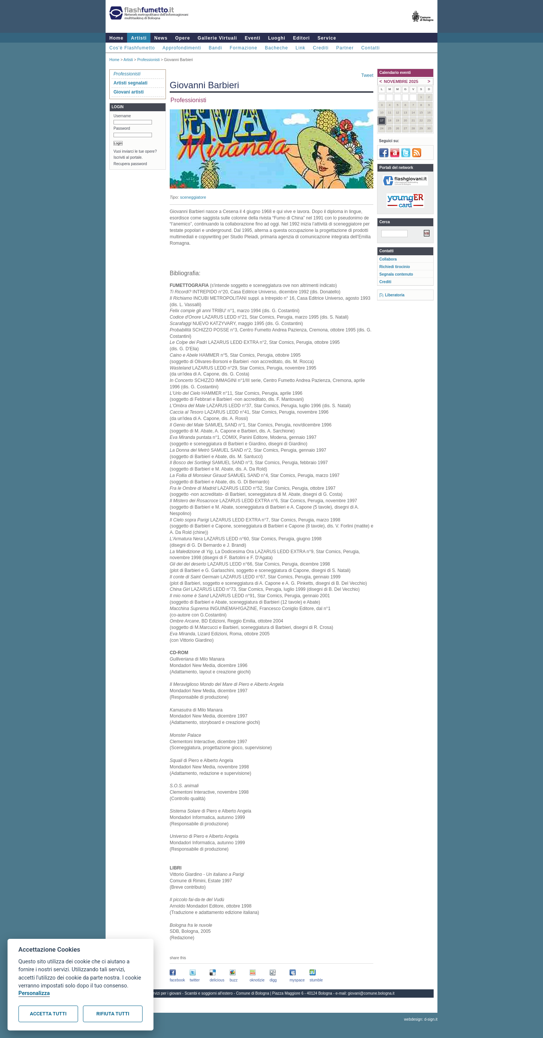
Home (116, 38)
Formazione (243, 48)
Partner (345, 48)
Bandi (215, 48)
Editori (301, 38)
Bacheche (276, 48)
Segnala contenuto (396, 274)
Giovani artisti (129, 92)
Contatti (370, 48)
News (160, 38)
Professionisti (148, 60)
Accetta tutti (48, 1014)
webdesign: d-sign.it (420, 1019)
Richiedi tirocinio (394, 267)
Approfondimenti (182, 48)
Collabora (388, 259)
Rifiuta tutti (113, 1014)
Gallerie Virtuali (217, 38)
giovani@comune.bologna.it (371, 993)
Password (122, 128)
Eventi (253, 38)
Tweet (367, 75)
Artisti (139, 38)
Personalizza (34, 993)
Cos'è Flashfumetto (132, 48)
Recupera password (130, 164)
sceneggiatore (193, 197)
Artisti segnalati (130, 83)
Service (327, 38)
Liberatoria (395, 295)
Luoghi (276, 38)
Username (122, 116)
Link (300, 48)
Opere (182, 38)
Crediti (321, 48)
